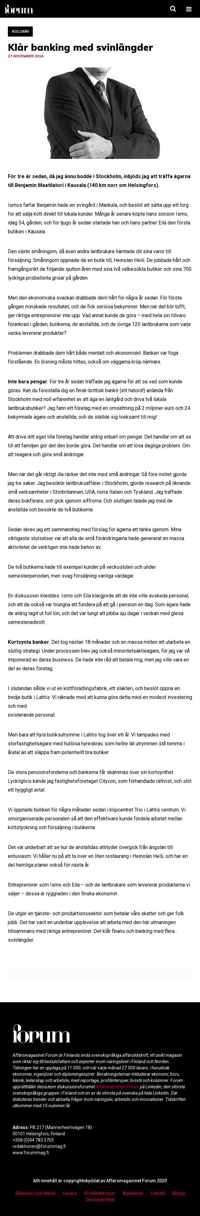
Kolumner (133, 1193)
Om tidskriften (100, 1199)
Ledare (70, 1193)
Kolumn (20, 31)
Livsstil (158, 1193)
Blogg (178, 1193)
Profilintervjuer (100, 1193)
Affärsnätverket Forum (118, 1086)
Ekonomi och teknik (35, 1193)
